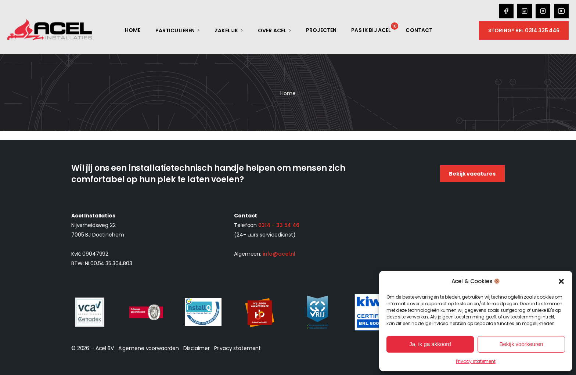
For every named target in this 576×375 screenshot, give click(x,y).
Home (133, 30)
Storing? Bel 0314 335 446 (524, 30)
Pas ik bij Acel (371, 30)
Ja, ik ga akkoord (430, 344)
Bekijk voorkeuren (521, 344)
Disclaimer (196, 348)
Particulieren (175, 30)
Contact (419, 30)
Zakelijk (226, 30)
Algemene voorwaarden (148, 348)
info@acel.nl (279, 253)
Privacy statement (476, 361)
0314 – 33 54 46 (278, 225)
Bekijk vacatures (472, 173)
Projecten (321, 30)
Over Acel (272, 30)
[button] (561, 281)
